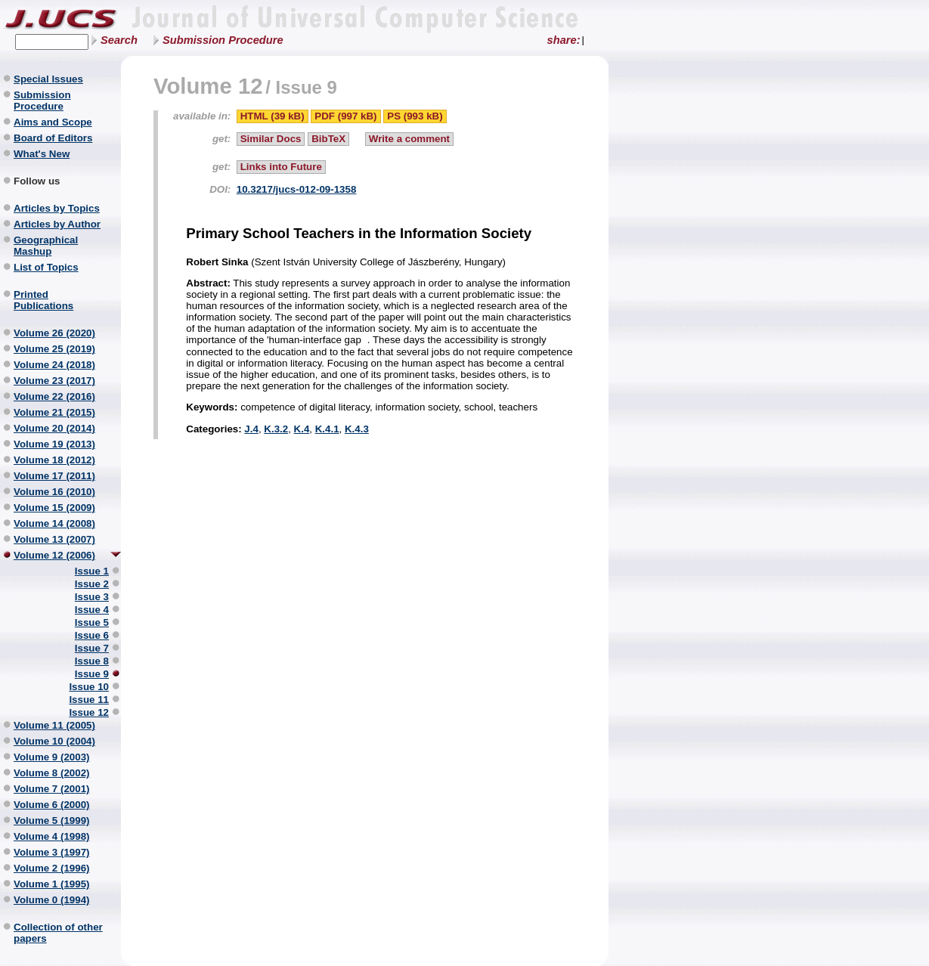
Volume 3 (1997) (52, 852)
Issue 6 (92, 635)
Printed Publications (43, 300)
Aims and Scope (53, 122)
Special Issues (48, 79)
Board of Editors (53, 138)
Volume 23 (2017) (54, 380)
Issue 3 (92, 596)
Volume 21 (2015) (54, 412)
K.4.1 (327, 429)
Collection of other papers (58, 932)
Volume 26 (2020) (54, 333)
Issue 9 (92, 674)
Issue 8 (92, 661)
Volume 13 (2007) (54, 539)
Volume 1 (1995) (52, 884)
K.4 (302, 429)
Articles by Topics (57, 208)
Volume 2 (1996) (52, 868)
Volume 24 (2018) (54, 364)
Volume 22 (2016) (54, 396)
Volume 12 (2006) (54, 555)
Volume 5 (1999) (52, 820)
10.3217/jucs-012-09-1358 (297, 189)
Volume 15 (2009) (54, 507)
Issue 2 (92, 584)
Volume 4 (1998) (52, 836)
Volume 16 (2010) (54, 491)
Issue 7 (92, 648)
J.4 (251, 429)
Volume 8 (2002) (52, 773)
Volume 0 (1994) (52, 900)
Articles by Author (57, 224)
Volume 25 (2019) (54, 349)
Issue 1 (92, 571)
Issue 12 (89, 712)
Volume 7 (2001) (52, 788)
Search (119, 40)
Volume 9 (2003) (52, 757)
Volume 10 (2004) (54, 741)
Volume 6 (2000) (52, 804)
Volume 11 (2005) (54, 725)
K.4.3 (357, 429)
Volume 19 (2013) (54, 444)
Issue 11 (89, 699)
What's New (42, 153)
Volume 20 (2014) (54, 428)
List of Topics (46, 267)
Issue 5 (92, 622)
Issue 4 (92, 609)
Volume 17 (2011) (54, 475)
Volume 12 (208, 85)
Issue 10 (89, 686)
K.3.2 (276, 429)
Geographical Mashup (46, 245)
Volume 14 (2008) (54, 523)
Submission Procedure (223, 40)
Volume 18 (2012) (54, 460)
